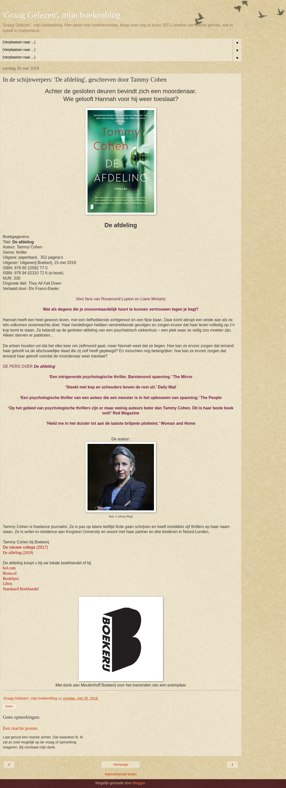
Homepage (120, 764)
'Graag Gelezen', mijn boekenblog (61, 15)
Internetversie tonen (121, 774)
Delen (9, 706)
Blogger (139, 783)
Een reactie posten (20, 728)
